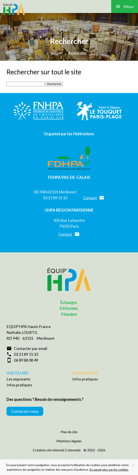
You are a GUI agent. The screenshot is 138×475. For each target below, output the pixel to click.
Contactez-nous (25, 411)
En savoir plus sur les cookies (109, 469)
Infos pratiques (19, 384)
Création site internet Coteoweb (57, 450)
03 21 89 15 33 (55, 197)
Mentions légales (69, 441)
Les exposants (18, 379)
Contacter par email (30, 348)
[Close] (133, 465)
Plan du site (69, 432)
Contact (90, 197)
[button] (124, 6)
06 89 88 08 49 (26, 360)
